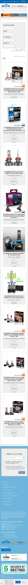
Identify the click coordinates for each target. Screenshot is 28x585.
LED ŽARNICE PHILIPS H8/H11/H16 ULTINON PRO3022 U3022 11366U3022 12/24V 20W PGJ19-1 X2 (14, 129)
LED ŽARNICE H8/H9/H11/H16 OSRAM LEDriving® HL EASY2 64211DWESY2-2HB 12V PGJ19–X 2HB (14, 90)
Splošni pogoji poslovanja (9, 493)
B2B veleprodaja (7, 504)
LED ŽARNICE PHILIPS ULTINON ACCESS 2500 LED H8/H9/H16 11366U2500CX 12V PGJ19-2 (14, 216)
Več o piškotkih (24, 582)
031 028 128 (8, 526)
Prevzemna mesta (7, 501)
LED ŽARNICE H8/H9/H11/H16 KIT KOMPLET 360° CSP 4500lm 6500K (14, 296)
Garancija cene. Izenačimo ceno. (10, 487)
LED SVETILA (22, 49)
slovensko (23, 1)
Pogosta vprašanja (7, 498)
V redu (18, 582)
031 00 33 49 (8, 527)
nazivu (23, 56)
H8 (24, 50)
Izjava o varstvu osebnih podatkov (11, 495)
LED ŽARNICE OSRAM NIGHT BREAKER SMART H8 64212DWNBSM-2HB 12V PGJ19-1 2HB (14, 335)
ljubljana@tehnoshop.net (10, 529)
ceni (20, 56)
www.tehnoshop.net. (22, 516)
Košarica (21, 15)
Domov (16, 49)
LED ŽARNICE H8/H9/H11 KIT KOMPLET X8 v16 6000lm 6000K (14, 254)
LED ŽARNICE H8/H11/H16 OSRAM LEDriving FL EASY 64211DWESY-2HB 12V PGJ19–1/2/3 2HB (14, 423)
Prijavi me (21, 472)
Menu (12, 15)
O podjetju (6, 484)
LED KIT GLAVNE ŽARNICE (17, 50)
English (24, 1)
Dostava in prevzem (8, 490)
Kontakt (5, 481)
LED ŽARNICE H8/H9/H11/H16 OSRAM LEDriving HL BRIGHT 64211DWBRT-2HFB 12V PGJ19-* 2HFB (14, 379)
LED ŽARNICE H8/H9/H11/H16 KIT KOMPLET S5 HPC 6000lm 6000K (14, 172)
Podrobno (3, 15)
